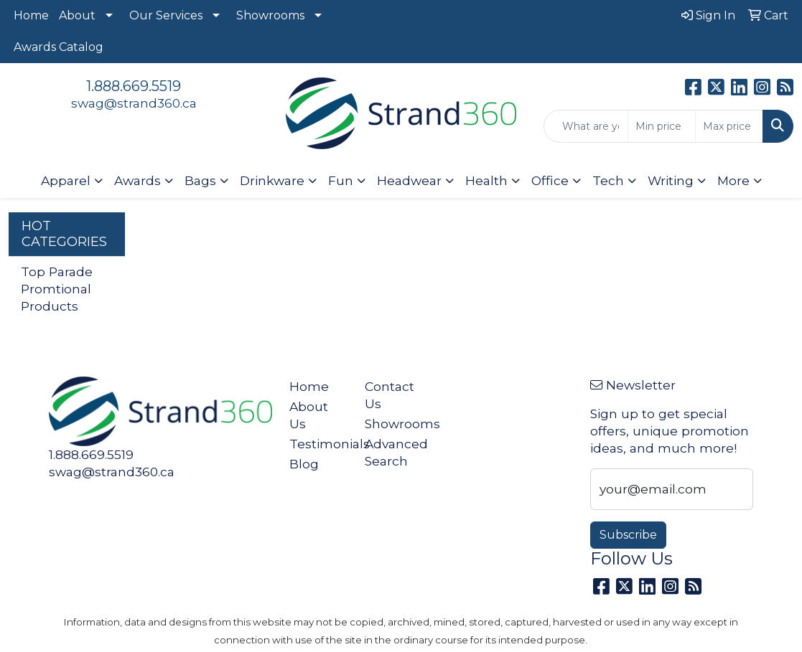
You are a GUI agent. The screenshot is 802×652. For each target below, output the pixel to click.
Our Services (165, 15)
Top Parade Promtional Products (57, 288)
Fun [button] (340, 180)
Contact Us (389, 395)
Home (31, 15)
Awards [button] (137, 180)
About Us (308, 415)
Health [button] (486, 180)
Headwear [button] (409, 180)
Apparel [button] (65, 180)
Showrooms (270, 15)
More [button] (733, 180)
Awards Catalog (58, 47)
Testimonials (318, 443)
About (77, 15)
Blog (304, 463)
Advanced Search (394, 452)
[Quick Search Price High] (729, 126)
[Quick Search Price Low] (662, 126)
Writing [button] (671, 180)
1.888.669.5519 (133, 86)
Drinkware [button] (272, 180)
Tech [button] (608, 180)
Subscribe (628, 535)
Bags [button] (200, 180)
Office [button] (550, 180)
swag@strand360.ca (134, 102)
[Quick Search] (586, 126)
